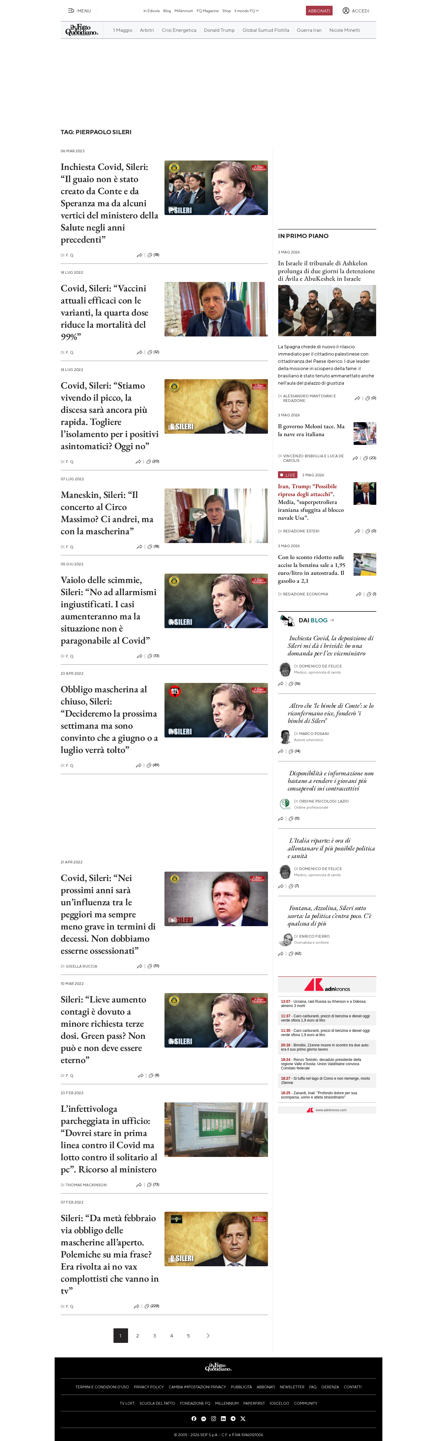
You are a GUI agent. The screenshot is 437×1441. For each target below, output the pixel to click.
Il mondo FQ (247, 10)
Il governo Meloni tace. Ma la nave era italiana (311, 430)
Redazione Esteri (299, 531)
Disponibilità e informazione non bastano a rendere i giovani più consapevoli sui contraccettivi (331, 781)
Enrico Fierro (312, 936)
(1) (371, 594)
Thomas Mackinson (84, 1185)
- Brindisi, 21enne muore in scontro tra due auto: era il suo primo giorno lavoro (325, 1047)
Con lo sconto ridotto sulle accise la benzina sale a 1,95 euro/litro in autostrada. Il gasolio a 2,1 (311, 569)
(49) (153, 765)
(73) (153, 1184)
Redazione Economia (303, 594)
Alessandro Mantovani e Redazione (307, 398)
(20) (153, 461)
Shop (226, 10)
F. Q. (67, 255)
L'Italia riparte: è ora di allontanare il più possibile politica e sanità (331, 848)
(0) (370, 398)
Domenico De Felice (318, 666)
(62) (295, 953)
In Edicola (152, 10)
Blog (167, 10)
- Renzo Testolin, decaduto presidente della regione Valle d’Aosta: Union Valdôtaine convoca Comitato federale (321, 1064)
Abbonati (319, 10)
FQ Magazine (208, 10)
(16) (295, 683)
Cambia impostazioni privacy (197, 1386)
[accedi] (355, 10)
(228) (152, 1306)
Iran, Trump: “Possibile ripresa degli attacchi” (307, 490)
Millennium (183, 10)
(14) (295, 751)
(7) (294, 886)
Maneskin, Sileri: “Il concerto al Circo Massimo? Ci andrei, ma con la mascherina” (107, 512)
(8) (154, 1075)
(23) (369, 458)
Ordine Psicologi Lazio (321, 801)
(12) (153, 352)
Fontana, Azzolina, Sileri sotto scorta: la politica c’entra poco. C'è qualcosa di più (329, 915)
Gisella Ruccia (79, 966)
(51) (153, 966)
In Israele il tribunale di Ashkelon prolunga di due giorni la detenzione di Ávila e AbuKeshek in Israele (326, 271)
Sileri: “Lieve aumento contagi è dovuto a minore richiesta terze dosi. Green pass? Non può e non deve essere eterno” (103, 1029)
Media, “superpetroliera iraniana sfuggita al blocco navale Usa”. (311, 510)
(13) (153, 656)
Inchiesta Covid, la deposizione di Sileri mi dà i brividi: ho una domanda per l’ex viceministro (331, 646)
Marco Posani (311, 733)
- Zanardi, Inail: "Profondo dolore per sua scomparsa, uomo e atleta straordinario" (319, 1095)
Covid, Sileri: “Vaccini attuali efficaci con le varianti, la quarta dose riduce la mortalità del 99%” (104, 312)
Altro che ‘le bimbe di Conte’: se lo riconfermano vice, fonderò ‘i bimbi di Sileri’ (331, 713)
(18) (153, 255)
